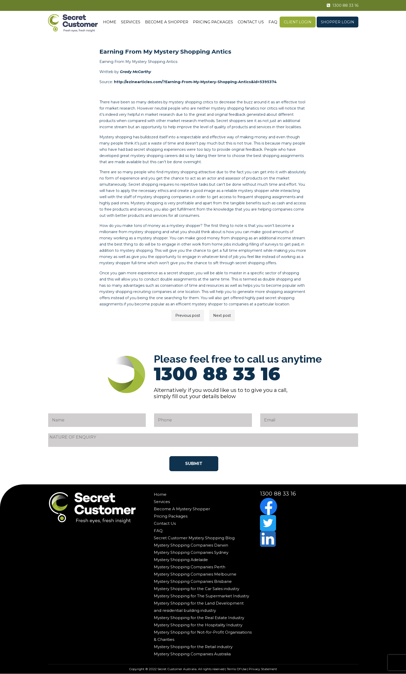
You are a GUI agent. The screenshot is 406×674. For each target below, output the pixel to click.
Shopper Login (337, 22)
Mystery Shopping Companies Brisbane (193, 581)
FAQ (273, 21)
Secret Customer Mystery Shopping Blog (194, 537)
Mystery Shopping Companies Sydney (191, 552)
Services (130, 21)
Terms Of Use (237, 669)
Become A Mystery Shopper (182, 508)
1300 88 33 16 (339, 5)
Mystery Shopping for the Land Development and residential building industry (199, 607)
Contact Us (251, 21)
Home (109, 21)
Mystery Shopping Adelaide (181, 559)
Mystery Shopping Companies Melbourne (195, 574)
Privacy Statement (263, 669)
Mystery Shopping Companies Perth (189, 566)
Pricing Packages (213, 21)
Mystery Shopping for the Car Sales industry (196, 588)
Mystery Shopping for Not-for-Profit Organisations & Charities (203, 636)
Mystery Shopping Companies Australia (192, 653)
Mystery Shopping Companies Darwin (191, 545)
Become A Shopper (166, 21)
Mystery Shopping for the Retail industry (193, 646)
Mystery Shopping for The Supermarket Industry (201, 595)
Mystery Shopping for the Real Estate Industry (199, 617)
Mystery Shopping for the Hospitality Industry (198, 624)
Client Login (297, 22)
